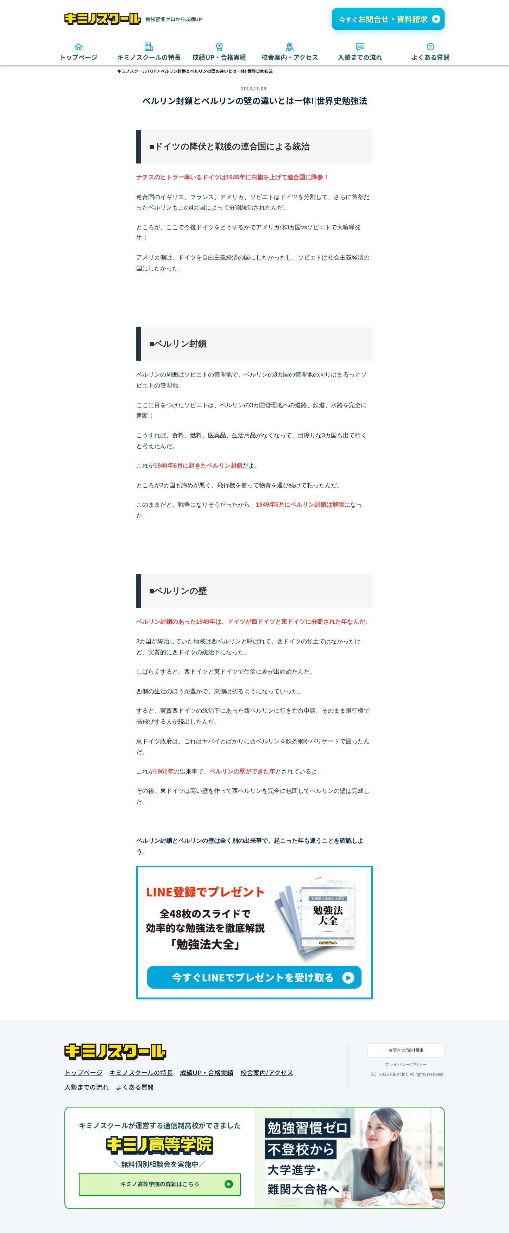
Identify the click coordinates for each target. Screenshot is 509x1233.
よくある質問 (135, 1087)
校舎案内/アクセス (266, 1072)
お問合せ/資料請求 (406, 1050)
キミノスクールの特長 (141, 1072)
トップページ (83, 1072)
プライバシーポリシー (406, 1064)
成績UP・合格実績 (206, 1072)
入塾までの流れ (86, 1087)
